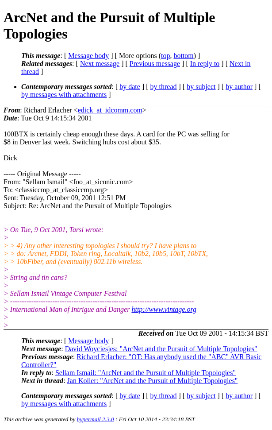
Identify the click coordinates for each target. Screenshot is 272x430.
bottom (183, 55)
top (165, 55)
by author (239, 86)
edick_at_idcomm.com (110, 110)
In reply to (205, 63)
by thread (163, 86)
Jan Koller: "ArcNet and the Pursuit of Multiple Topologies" (152, 380)
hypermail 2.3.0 (95, 419)
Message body (88, 55)
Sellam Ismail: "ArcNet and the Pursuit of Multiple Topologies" (145, 372)
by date (129, 86)
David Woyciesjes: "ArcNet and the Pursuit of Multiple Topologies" (161, 349)
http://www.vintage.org (163, 309)
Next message (99, 63)
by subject (201, 86)
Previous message (155, 63)
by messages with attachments (64, 94)
